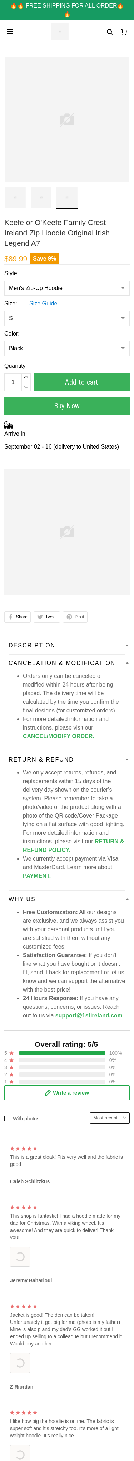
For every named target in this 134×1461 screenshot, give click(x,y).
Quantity (15, 366)
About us (15, 1286)
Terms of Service (25, 1310)
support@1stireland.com (54, 1177)
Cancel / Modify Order (32, 1334)
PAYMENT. (37, 876)
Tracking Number (26, 1359)
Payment (15, 1322)
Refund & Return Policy (34, 1371)
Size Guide (43, 303)
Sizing (12, 1250)
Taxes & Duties (23, 1383)
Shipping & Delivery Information (44, 1347)
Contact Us (18, 1225)
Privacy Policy (22, 1298)
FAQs (11, 1238)
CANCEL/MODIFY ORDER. (58, 736)
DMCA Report (22, 1395)
